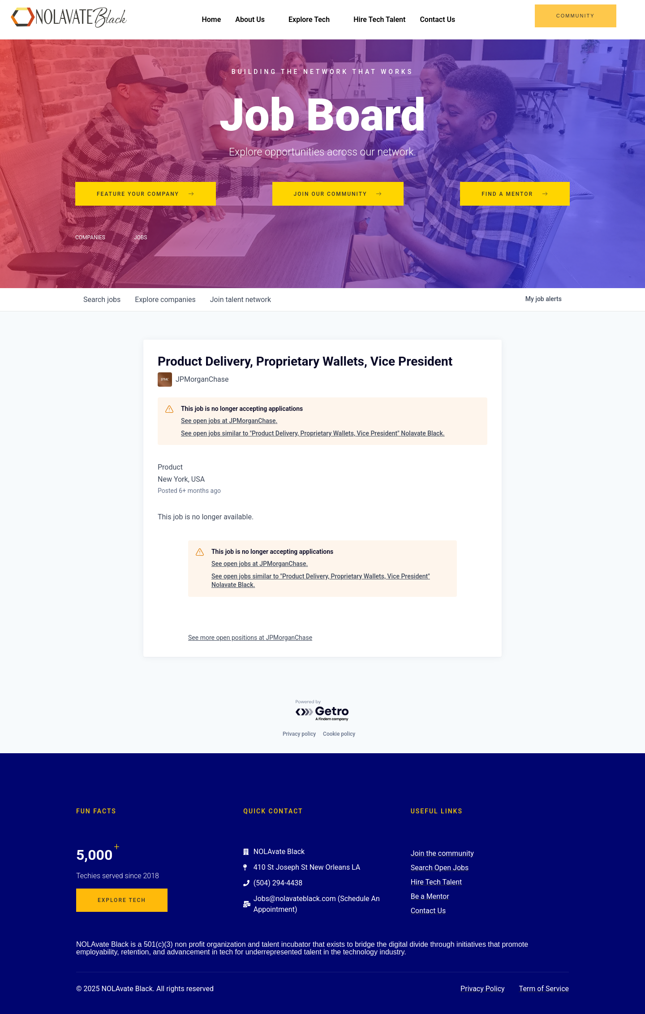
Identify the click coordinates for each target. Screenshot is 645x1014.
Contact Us (437, 19)
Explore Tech (313, 19)
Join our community (338, 194)
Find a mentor (515, 194)
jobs (101, 299)
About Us (254, 19)
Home (211, 19)
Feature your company (145, 194)
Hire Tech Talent (379, 19)
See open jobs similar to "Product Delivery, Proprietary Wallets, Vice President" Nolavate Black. (313, 433)
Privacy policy (299, 734)
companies (165, 299)
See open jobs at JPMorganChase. (229, 420)
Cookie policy (339, 734)
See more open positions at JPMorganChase (250, 637)
